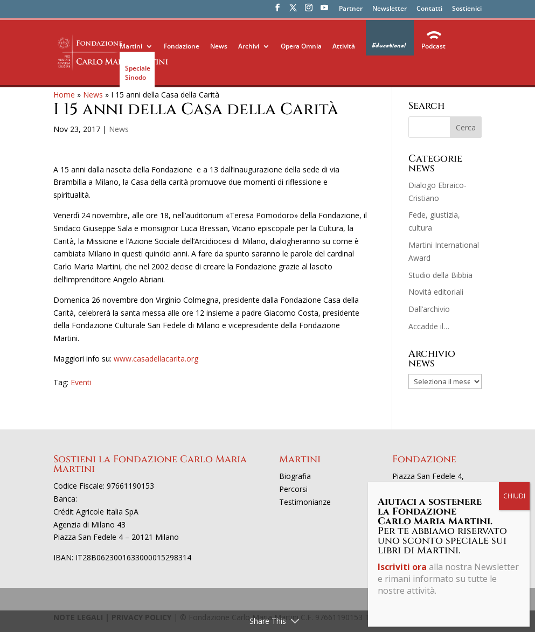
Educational (388, 45)
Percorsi (293, 489)
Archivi (248, 46)
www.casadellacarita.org (156, 358)
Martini (131, 46)
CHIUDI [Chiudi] (514, 496)
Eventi (81, 382)
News (218, 46)
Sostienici (467, 9)
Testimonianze (305, 502)
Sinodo (135, 77)
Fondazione (181, 46)
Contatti (429, 9)
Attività (343, 46)
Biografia (295, 476)
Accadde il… (428, 326)
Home (64, 94)
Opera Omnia (301, 46)
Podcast (433, 46)
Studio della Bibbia (440, 275)
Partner (351, 9)
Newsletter (389, 9)
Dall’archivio (429, 309)
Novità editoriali (435, 292)
